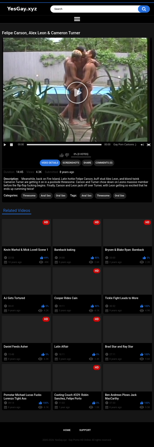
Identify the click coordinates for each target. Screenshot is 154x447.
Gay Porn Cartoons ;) (124, 144)
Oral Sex (60, 195)
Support (85, 430)
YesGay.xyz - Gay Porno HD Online (73, 440)
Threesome (29, 195)
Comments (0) (103, 162)
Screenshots (71, 162)
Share (87, 162)
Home (67, 430)
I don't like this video (67, 155)
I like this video (62, 155)
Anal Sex (46, 195)
